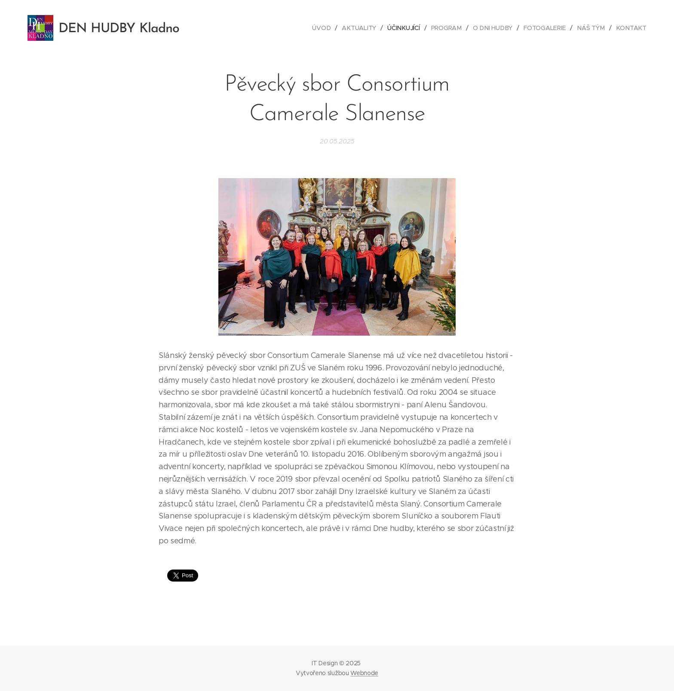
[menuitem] (325, 28)
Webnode (364, 673)
